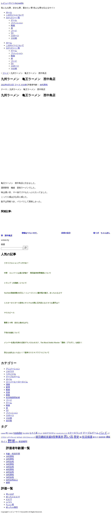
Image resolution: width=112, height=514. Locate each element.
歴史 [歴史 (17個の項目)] (76, 436)
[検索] (25, 248)
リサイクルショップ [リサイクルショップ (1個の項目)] (29, 437)
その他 (14, 38)
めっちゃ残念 (12, 507)
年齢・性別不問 (13, 454)
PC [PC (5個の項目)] (7, 433)
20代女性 (10, 462)
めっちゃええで (13, 497)
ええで (9, 499)
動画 (8, 390)
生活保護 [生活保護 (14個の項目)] (87, 436)
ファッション (17, 23)
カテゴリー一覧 (13, 18)
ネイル (9, 379)
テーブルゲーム (13, 377)
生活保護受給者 (13, 397)
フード (14, 31)
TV (12, 33)
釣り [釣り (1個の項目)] (17, 442)
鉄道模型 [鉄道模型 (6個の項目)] (23, 441)
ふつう (9, 502)
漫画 (8, 384)
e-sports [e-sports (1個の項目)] (3, 433)
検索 (3, 244)
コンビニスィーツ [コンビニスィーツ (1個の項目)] (61, 433)
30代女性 (10, 467)
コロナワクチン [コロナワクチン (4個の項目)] (49, 433)
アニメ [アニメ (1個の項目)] (40, 433)
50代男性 (10, 475)
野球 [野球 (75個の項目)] (11, 441)
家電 (8, 387)
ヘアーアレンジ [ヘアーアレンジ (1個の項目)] (11, 437)
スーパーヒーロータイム (17, 382)
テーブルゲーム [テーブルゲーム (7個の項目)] (90, 433)
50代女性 (10, 477)
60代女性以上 (12, 480)
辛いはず (10, 494)
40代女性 (10, 472)
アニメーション (13, 369)
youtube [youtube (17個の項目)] (17, 432)
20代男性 (10, 459)
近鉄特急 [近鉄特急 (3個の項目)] (102, 437)
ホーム (9, 12)
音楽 (8, 392)
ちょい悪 (10, 505)
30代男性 (10, 464)
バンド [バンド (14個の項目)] (103, 432)
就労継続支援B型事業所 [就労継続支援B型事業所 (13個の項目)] (49, 436)
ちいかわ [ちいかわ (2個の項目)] (26, 433)
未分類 (9, 421)
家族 (8, 395)
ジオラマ (10, 371)
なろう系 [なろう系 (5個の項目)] (33, 433)
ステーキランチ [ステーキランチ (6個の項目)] (75, 433)
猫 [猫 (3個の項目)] (80, 437)
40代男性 (44, 85)
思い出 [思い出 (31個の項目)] (68, 436)
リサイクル (11, 374)
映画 (13, 25)
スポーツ (15, 35)
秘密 (8, 483)
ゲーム (14, 20)
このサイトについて (15, 15)
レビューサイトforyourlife (12, 3)
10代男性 (10, 456)
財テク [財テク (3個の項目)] (95, 437)
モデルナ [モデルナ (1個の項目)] (19, 437)
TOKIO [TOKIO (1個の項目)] (11, 433)
